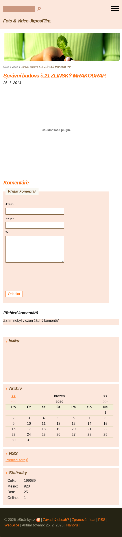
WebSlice (11, 525)
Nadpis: (10, 218)
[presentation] (35, 276)
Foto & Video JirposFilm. (27, 20)
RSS (101, 520)
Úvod (6, 67)
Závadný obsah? (56, 520)
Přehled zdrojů (17, 460)
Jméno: (10, 204)
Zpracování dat (83, 520)
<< (13, 396)
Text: (8, 232)
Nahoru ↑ (73, 525)
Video (15, 67)
